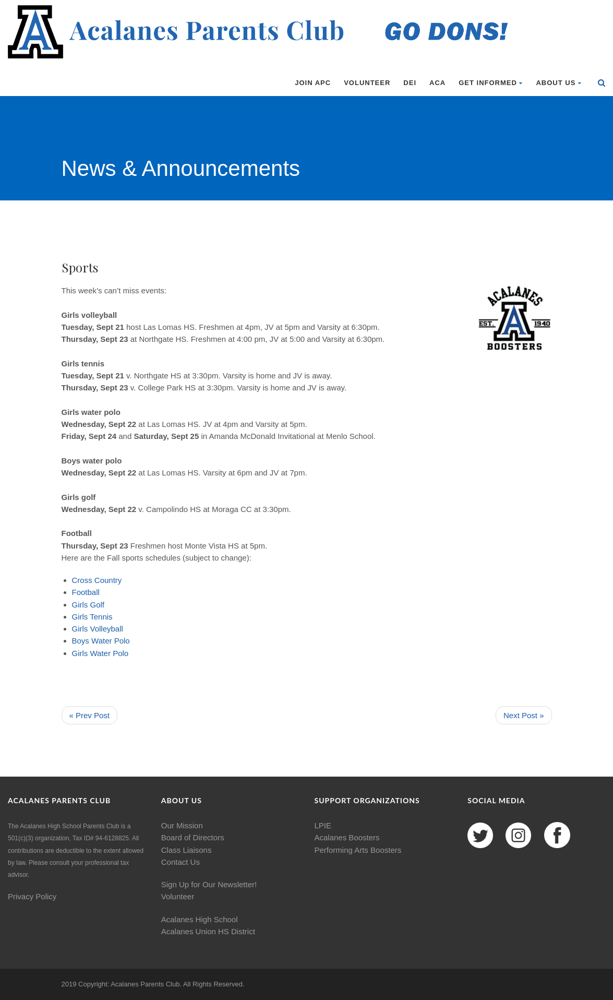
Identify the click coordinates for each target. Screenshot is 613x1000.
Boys (80, 640)
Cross (82, 580)
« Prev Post (89, 715)
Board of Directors (192, 837)
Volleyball (106, 628)
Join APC (313, 83)
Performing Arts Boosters (358, 850)
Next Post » (523, 715)
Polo (122, 640)
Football (86, 592)
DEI (409, 83)
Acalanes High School (199, 919)
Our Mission (182, 825)
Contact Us (180, 862)
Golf (97, 604)
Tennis (101, 616)
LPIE (323, 825)
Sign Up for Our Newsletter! (209, 884)
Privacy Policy (32, 896)
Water (101, 640)
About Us (559, 83)
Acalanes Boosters (347, 837)
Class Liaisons (186, 850)
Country (108, 580)
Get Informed (491, 83)
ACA (437, 83)
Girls (80, 604)
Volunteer (367, 83)
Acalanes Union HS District (208, 931)
